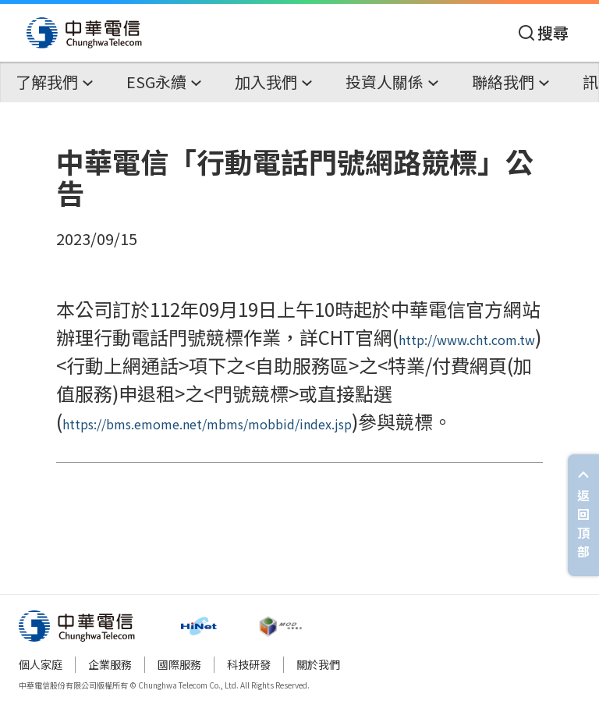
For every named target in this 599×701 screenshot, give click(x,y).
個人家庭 (40, 664)
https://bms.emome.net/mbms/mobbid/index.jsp (207, 424)
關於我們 (318, 664)
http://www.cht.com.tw (467, 339)
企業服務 (110, 664)
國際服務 (179, 664)
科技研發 (249, 664)
